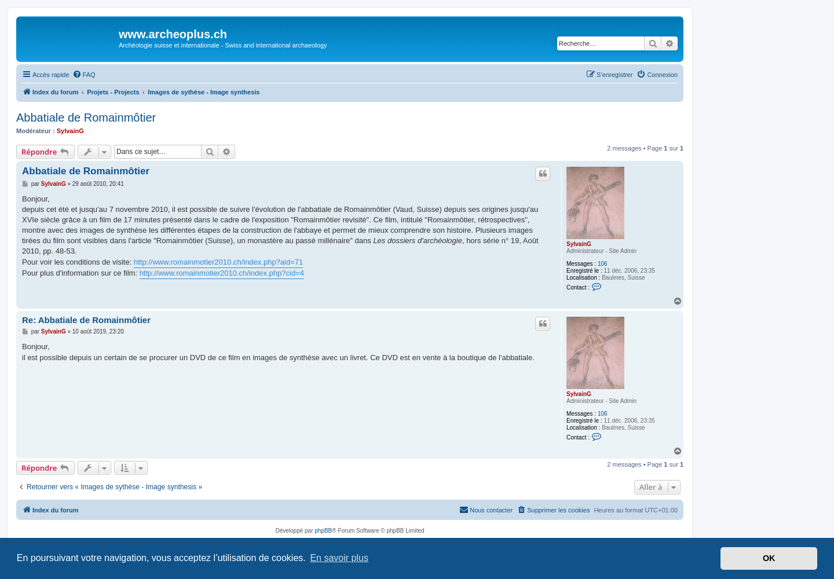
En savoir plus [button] (339, 558)
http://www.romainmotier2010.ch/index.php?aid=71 (218, 262)
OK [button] (769, 558)
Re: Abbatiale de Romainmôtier (86, 320)
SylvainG (70, 130)
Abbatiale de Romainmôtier (86, 117)
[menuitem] (84, 75)
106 (603, 264)
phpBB (323, 530)
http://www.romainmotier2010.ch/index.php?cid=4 (222, 273)
